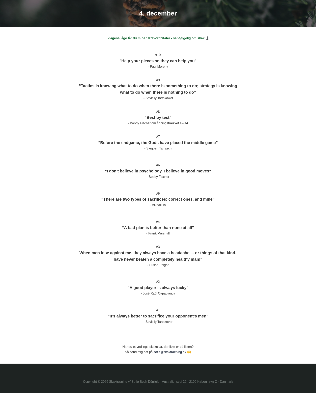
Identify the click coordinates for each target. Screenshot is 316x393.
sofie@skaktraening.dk (170, 352)
